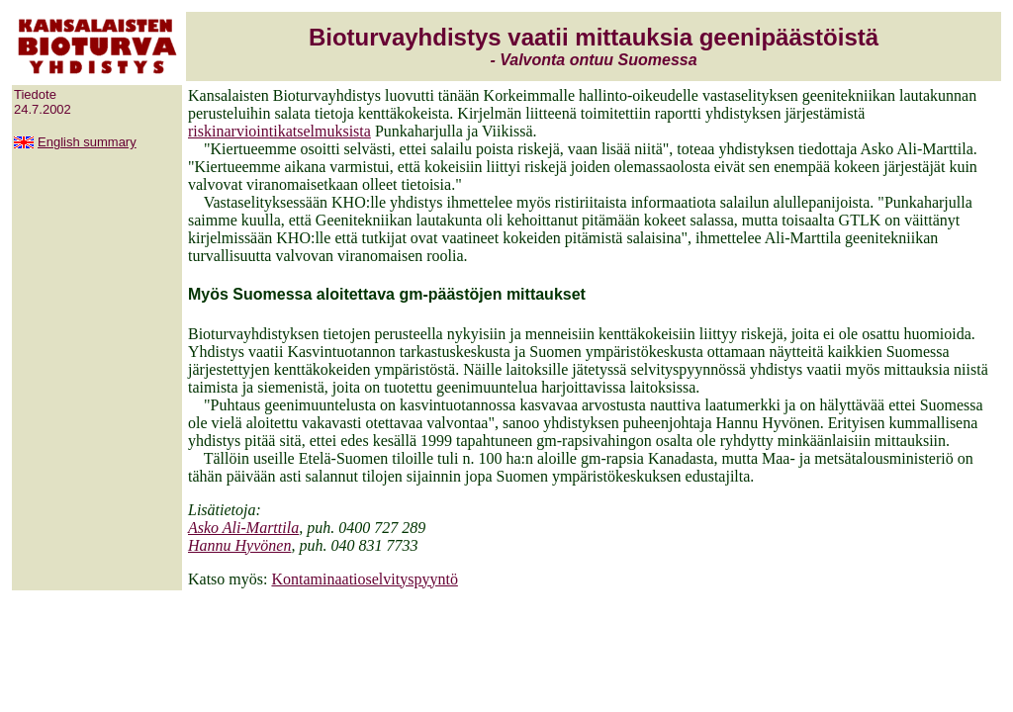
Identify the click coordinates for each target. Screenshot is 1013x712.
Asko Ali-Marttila (243, 527)
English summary (87, 141)
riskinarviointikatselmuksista (279, 131)
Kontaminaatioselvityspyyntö (364, 579)
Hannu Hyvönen (239, 545)
